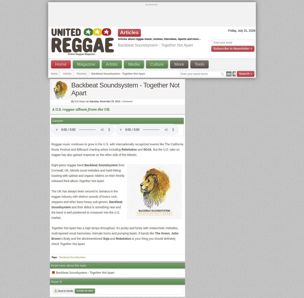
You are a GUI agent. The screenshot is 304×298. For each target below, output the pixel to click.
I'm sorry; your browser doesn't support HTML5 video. (83, 129)
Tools (200, 64)
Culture (157, 64)
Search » (245, 73)
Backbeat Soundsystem (72, 257)
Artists (112, 64)
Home (60, 64)
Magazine (86, 64)
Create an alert (85, 290)
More (179, 64)
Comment (127, 101)
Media (134, 64)
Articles (67, 73)
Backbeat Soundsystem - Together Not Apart (85, 272)
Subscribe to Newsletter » (232, 48)
